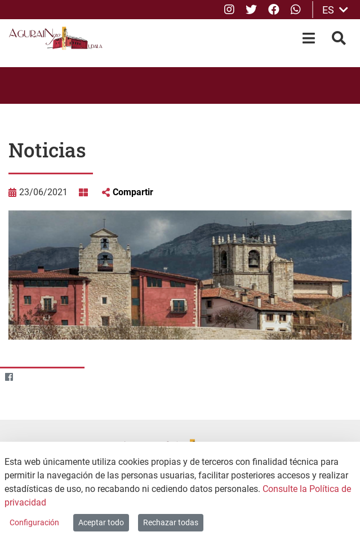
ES (335, 10)
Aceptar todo (101, 522)
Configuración (34, 522)
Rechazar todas (170, 522)
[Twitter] (30, 377)
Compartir (133, 192)
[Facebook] (8, 377)
